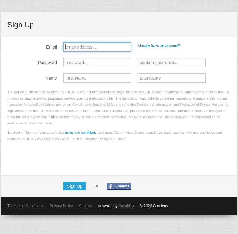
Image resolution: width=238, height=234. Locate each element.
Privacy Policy (61, 206)
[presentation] (54, 157)
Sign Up (74, 186)
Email (51, 46)
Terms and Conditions (25, 206)
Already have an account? (159, 46)
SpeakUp (126, 206)
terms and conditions (81, 132)
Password (47, 62)
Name (51, 78)
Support (85, 206)
